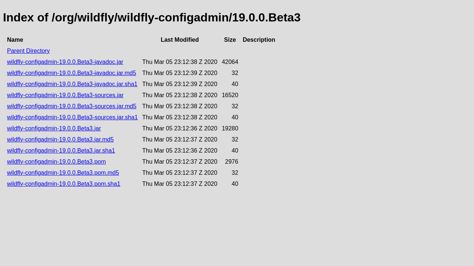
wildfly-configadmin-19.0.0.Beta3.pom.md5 (63, 173)
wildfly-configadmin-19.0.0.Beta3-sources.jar (65, 95)
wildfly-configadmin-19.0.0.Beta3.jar (54, 128)
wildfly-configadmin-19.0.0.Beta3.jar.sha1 (61, 150)
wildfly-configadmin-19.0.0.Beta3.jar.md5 (60, 139)
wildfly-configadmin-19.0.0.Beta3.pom (56, 161)
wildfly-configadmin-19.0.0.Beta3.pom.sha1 (63, 184)
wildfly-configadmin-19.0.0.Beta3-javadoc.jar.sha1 (72, 84)
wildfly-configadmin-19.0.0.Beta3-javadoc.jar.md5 (71, 73)
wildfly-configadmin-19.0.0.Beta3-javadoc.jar (65, 62)
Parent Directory (28, 51)
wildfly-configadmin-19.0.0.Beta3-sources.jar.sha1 (72, 117)
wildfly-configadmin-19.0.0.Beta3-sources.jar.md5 (72, 106)
